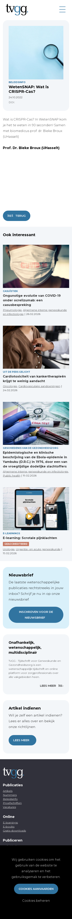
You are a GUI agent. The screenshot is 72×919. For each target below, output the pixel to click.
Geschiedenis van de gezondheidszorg (30, 448)
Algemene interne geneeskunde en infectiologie (35, 471)
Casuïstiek (10, 291)
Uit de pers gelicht (16, 371)
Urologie (9, 549)
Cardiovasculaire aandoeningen (39, 386)
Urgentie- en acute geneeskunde (38, 549)
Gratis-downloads (14, 830)
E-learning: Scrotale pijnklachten (30, 538)
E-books (8, 826)
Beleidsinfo (17, 82)
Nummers (10, 795)
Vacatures (9, 807)
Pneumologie (12, 310)
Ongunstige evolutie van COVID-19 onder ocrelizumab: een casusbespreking (32, 300)
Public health (11, 475)
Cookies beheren (36, 901)
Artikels (7, 791)
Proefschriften (12, 803)
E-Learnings (11, 533)
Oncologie (10, 386)
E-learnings (10, 822)
